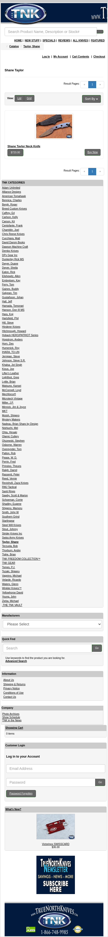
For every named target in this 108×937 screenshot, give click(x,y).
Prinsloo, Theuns (11, 466)
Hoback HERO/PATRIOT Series (20, 335)
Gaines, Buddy (10, 289)
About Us (8, 680)
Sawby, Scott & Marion (15, 495)
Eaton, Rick (8, 272)
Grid (29, 98)
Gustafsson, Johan (12, 297)
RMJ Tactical (9, 487)
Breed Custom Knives (14, 208)
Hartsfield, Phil (10, 318)
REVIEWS (64, 40)
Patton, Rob (9, 453)
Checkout (99, 56)
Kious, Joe (8, 369)
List (19, 98)
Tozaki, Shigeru (10, 571)
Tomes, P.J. (8, 567)
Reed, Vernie (9, 478)
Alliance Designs (11, 191)
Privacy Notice (11, 688)
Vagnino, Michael (12, 575)
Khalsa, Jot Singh (12, 364)
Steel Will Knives (11, 525)
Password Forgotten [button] (21, 793)
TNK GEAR (8, 563)
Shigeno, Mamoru (12, 508)
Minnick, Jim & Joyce (14, 407)
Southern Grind (10, 516)
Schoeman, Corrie (12, 499)
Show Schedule (11, 717)
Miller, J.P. (8, 402)
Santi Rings (8, 491)
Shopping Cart (14, 727)
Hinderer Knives (11, 326)
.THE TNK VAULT (12, 605)
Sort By (91, 99)
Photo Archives (10, 714)
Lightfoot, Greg (10, 377)
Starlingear (8, 520)
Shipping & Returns (14, 684)
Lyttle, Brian (8, 381)
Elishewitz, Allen (11, 276)
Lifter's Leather (10, 373)
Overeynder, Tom (12, 449)
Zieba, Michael (10, 601)
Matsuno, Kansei (11, 385)
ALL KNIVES (80, 40)
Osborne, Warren (12, 444)
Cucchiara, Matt (11, 238)
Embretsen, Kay (11, 280)
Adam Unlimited (11, 187)
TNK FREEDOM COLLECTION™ (21, 558)
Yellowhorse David (12, 592)
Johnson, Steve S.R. (13, 360)
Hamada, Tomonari (13, 305)
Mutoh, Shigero (10, 415)
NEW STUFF (32, 40)
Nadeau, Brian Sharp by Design (20, 423)
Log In (46, 56)
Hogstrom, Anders (12, 339)
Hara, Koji (7, 314)
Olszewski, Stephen (13, 440)
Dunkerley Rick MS (13, 259)
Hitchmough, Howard (14, 331)
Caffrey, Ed (8, 213)
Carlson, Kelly (10, 217)
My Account (60, 56)
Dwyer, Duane (10, 263)
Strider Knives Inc (12, 533)
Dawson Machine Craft (15, 246)
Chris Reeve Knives (13, 234)
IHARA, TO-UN (10, 352)
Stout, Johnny (10, 529)
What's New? (13, 809)
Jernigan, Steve (11, 356)
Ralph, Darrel (9, 470)
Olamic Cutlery (10, 436)
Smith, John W (10, 512)
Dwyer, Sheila (10, 267)
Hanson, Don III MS (13, 309)
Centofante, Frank (12, 225)
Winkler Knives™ (12, 588)
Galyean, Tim (9, 293)
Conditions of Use (13, 692)
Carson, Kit (8, 221)
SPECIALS (49, 40)
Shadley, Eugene (11, 503)
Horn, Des (8, 343)
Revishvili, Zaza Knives (15, 483)
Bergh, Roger (9, 204)
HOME (18, 40)
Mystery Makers (11, 419)
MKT (4, 411)
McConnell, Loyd (11, 390)
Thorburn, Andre (11, 550)
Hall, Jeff (7, 301)
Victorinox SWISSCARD (55, 844)
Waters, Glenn (10, 584)
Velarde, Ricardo (11, 579)
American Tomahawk (14, 196)
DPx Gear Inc (9, 255)
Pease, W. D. (9, 457)
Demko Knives (10, 250)
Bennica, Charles (12, 200)
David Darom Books (13, 242)
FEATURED (98, 40)
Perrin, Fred (9, 461)
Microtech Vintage (12, 398)
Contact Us (9, 696)
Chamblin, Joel (10, 229)
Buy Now (92, 152)
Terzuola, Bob (10, 546)
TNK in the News (12, 720)
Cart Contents (80, 56)
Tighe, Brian (9, 554)
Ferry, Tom (8, 284)
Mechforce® (9, 394)
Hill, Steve (8, 322)
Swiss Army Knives (13, 537)
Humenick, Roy (10, 348)
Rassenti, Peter (10, 474)
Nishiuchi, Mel (10, 428)
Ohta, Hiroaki (9, 432)
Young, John (9, 596)
